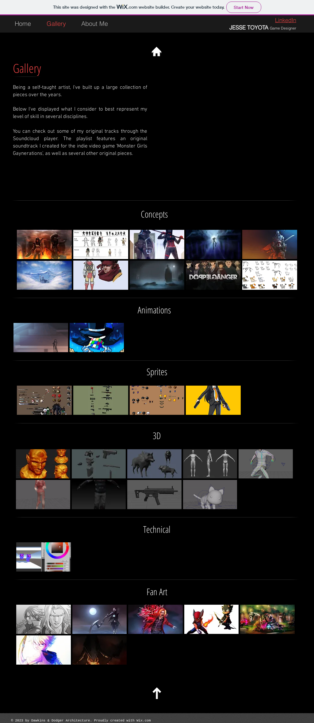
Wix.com (143, 720)
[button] (44, 244)
